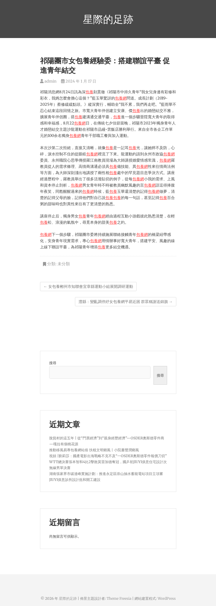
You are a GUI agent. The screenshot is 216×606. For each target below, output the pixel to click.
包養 (89, 91)
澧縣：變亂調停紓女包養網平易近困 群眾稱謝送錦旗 (126, 301)
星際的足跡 (108, 19)
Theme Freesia (119, 598)
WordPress (167, 598)
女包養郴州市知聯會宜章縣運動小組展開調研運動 (88, 286)
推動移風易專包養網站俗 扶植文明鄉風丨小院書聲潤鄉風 (94, 450)
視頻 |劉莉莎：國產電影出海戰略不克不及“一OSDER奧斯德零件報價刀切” (108, 456)
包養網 (121, 98)
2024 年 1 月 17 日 (78, 81)
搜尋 (52, 363)
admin (48, 81)
